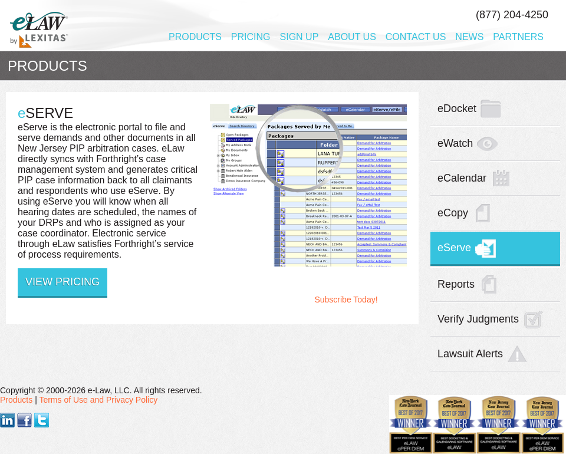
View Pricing (62, 282)
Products (195, 37)
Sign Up (299, 37)
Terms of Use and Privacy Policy (98, 399)
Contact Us (416, 37)
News (469, 37)
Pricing (251, 37)
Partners (518, 37)
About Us (352, 37)
